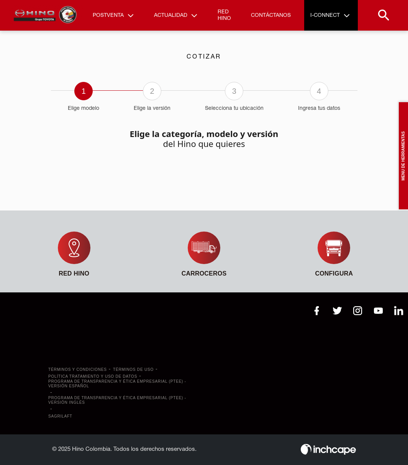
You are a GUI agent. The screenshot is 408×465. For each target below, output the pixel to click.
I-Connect (325, 15)
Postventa (108, 15)
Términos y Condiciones (77, 369)
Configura (334, 273)
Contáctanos (271, 15)
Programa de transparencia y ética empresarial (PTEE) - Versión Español (117, 383)
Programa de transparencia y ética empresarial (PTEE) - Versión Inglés (117, 400)
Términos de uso (133, 369)
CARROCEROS (204, 273)
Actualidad (170, 15)
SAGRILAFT (60, 416)
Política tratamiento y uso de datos (92, 376)
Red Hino (224, 15)
